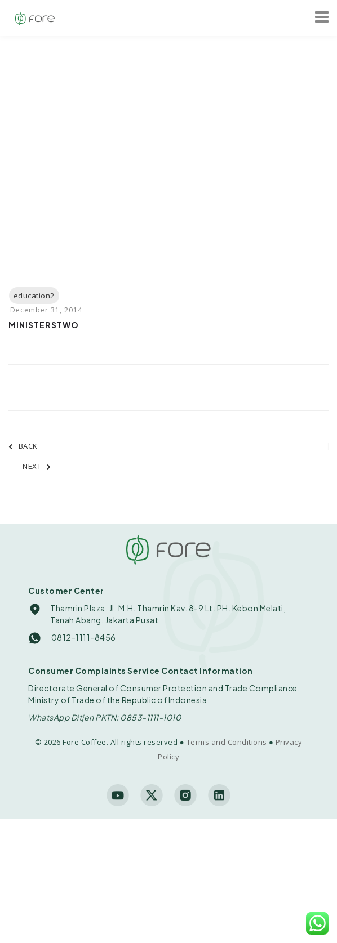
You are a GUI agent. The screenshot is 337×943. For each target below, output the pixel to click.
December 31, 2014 (46, 310)
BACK (23, 446)
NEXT (37, 466)
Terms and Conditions (227, 742)
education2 (34, 296)
